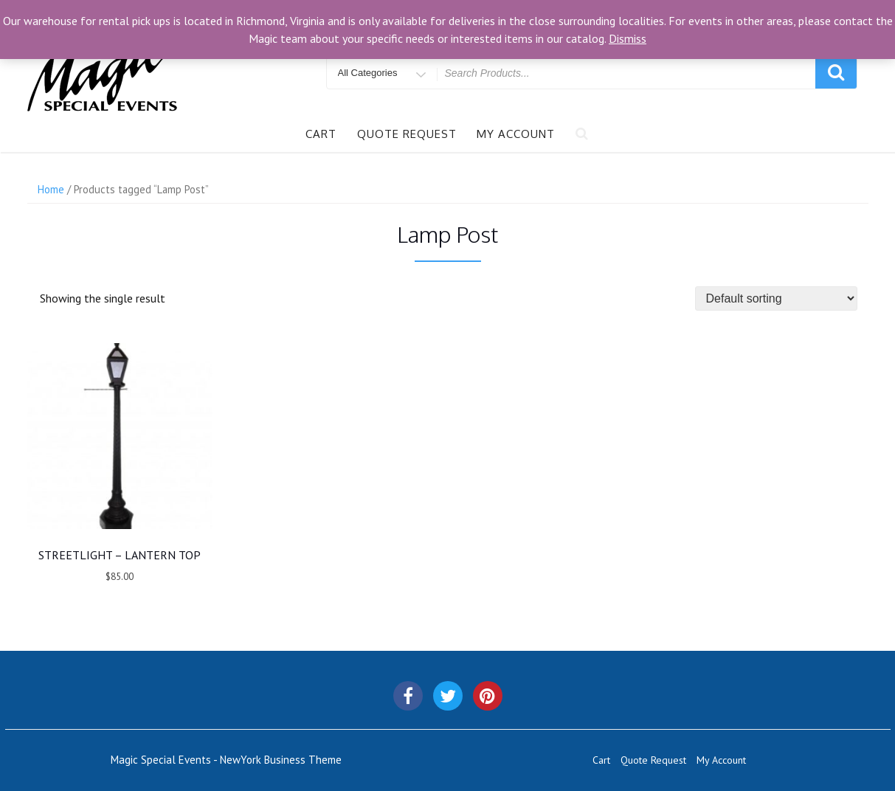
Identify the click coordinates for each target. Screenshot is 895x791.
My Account (516, 134)
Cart (320, 134)
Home (51, 189)
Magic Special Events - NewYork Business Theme (226, 760)
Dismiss (627, 38)
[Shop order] (776, 298)
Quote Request (407, 134)
